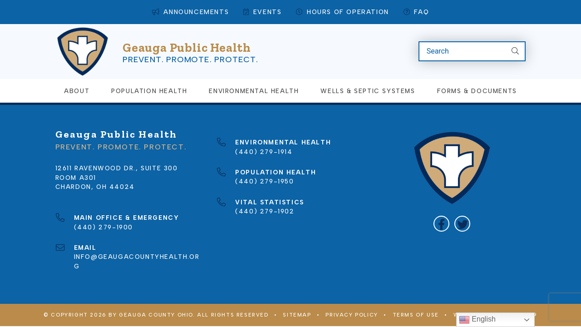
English (477, 319)
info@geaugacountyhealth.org (137, 242)
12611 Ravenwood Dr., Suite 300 (116, 153)
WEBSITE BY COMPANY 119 (495, 300)
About (76, 75)
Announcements (190, 12)
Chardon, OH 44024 (95, 171)
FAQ (416, 12)
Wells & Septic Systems (367, 75)
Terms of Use (416, 300)
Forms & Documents (477, 75)
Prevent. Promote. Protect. (190, 51)
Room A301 (75, 162)
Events (262, 12)
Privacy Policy (351, 300)
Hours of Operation (342, 12)
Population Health (149, 75)
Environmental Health (254, 75)
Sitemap (297, 300)
